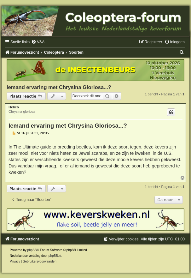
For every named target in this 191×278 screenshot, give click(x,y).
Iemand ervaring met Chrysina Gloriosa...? (59, 87)
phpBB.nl (55, 255)
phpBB (32, 250)
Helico (14, 107)
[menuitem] (37, 42)
